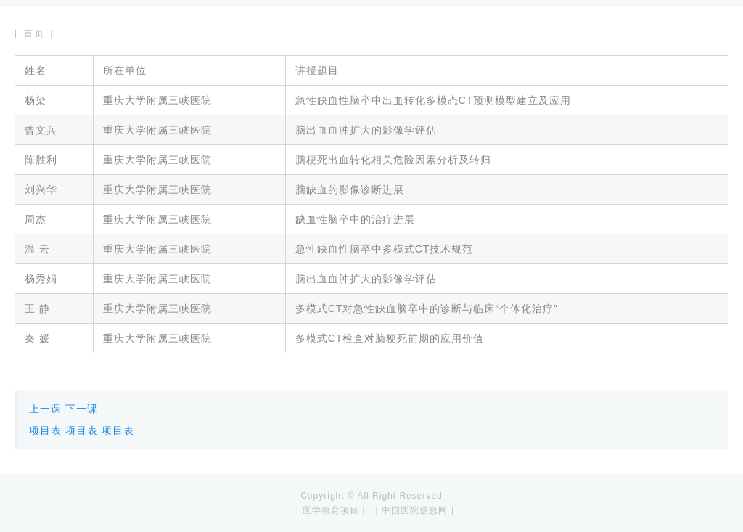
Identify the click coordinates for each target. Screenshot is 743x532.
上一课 (45, 408)
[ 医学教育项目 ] (330, 510)
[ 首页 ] (34, 33)
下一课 (81, 408)
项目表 (45, 430)
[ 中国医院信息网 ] (415, 510)
